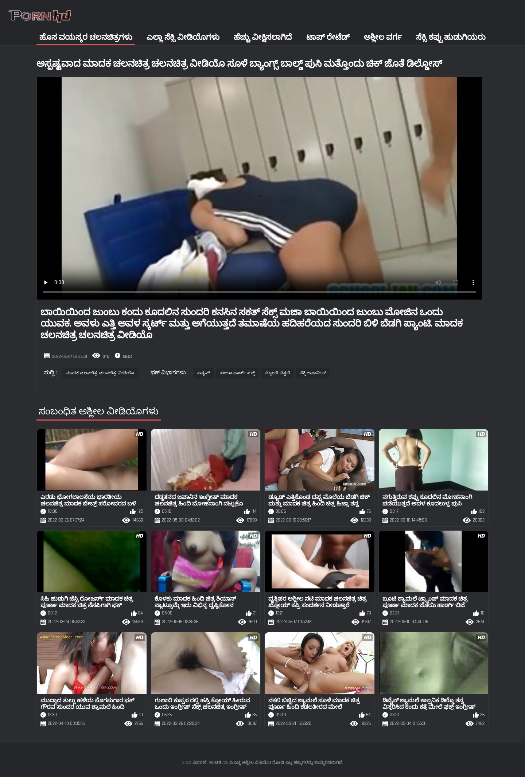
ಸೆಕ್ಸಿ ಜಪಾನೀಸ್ (313, 373)
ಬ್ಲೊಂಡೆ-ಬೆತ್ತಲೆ (277, 373)
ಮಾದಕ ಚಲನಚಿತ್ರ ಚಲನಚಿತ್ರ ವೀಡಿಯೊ (100, 373)
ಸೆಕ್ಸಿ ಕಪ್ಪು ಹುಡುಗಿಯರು (451, 37)
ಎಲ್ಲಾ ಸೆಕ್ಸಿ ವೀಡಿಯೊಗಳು (183, 37)
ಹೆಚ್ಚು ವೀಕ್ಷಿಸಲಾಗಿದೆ (263, 37)
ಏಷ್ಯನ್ (203, 373)
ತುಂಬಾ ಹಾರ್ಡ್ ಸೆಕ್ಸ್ (237, 373)
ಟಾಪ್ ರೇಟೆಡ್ (328, 37)
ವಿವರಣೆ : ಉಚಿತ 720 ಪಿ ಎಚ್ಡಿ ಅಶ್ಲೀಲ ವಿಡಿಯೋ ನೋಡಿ (238, 762)
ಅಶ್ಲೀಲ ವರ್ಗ (383, 37)
